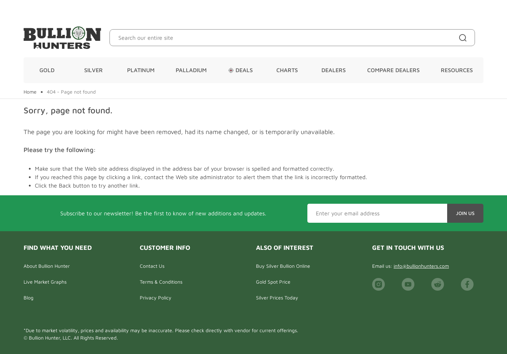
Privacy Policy (155, 298)
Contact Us (152, 266)
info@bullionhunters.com (421, 266)
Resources (457, 70)
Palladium (191, 70)
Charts (287, 70)
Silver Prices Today (277, 298)
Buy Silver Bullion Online (283, 266)
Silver (93, 70)
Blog (28, 298)
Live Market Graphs (45, 282)
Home (30, 91)
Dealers (333, 70)
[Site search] (464, 37)
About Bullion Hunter (47, 266)
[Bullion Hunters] (62, 37)
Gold (47, 70)
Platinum (141, 70)
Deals (240, 70)
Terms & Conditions (161, 282)
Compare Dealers (393, 70)
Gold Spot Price (273, 282)
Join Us (465, 213)
